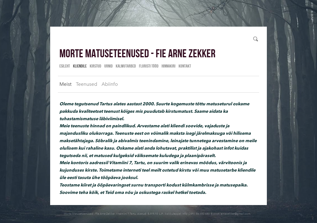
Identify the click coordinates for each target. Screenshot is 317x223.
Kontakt (185, 65)
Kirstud (95, 65)
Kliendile (80, 65)
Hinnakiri (169, 65)
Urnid (108, 65)
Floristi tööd (148, 65)
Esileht (64, 65)
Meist (65, 84)
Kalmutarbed (126, 65)
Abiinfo (110, 84)
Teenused (86, 84)
